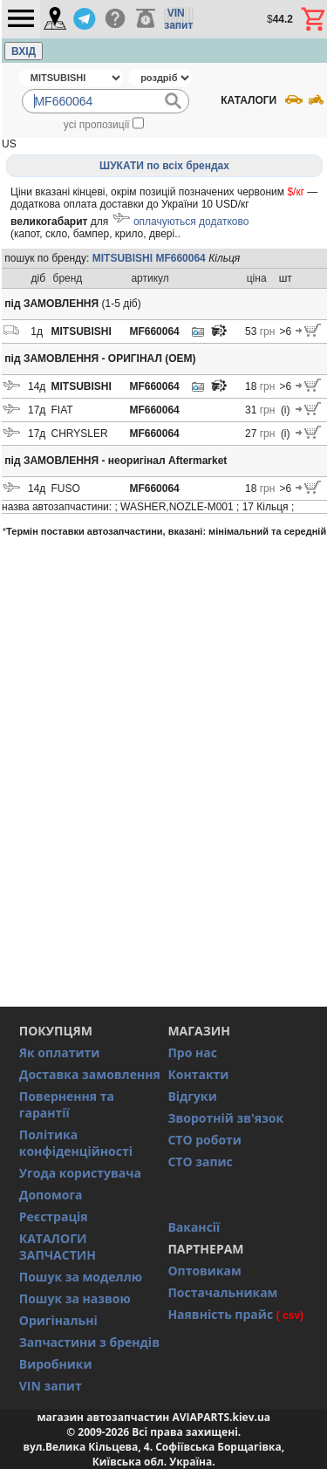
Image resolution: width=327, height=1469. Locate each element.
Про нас (192, 1052)
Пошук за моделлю (80, 1276)
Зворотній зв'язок (225, 1118)
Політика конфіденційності (76, 1142)
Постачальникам (222, 1292)
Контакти (197, 1074)
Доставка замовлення (89, 1074)
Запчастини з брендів (89, 1342)
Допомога (51, 1194)
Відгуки (191, 1096)
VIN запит (50, 1385)
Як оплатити (59, 1052)
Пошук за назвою (75, 1298)
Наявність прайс (220, 1314)
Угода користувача (80, 1173)
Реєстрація (53, 1216)
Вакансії (193, 1227)
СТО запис (199, 1161)
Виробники (55, 1364)
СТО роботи (204, 1139)
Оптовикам (204, 1270)
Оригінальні (58, 1320)
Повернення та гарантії (66, 1104)
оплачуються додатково (191, 221)
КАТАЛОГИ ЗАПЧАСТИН (57, 1246)
